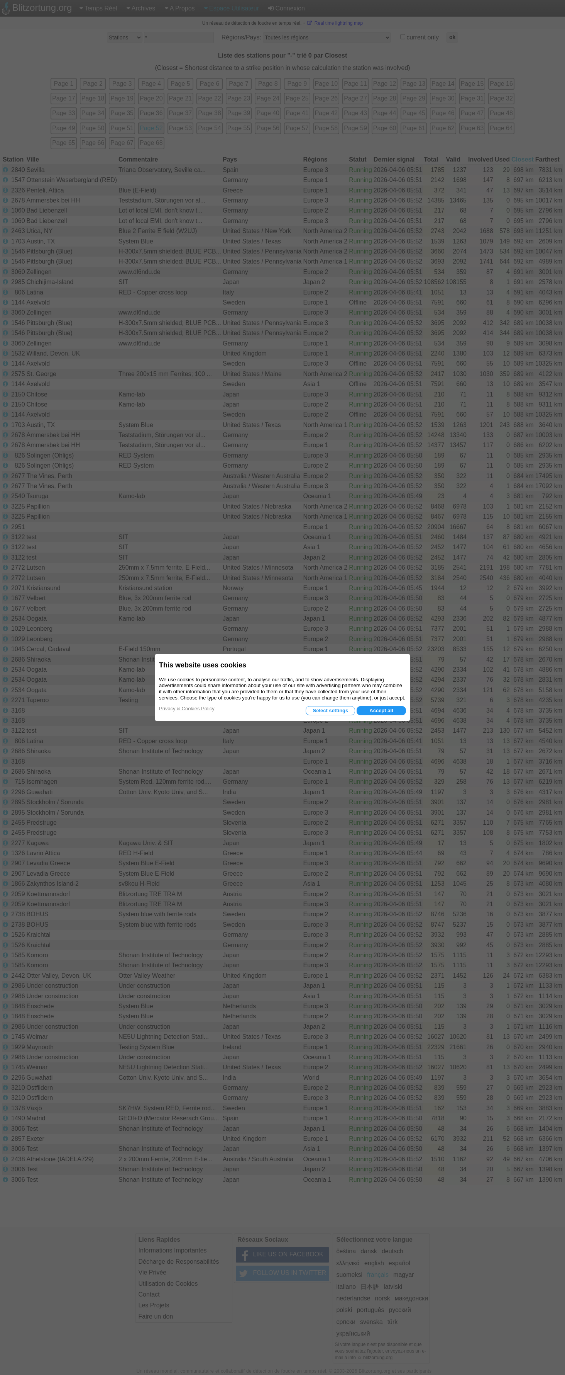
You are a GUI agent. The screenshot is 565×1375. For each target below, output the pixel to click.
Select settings (330, 710)
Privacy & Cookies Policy (187, 708)
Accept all (381, 710)
